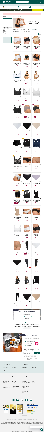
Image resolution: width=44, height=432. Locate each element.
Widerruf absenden (25, 391)
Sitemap (23, 392)
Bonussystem (14, 381)
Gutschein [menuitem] (32, 4)
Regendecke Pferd (5, 367)
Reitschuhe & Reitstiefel (6, 33)
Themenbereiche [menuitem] (14, 4)
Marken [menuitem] (40, 4)
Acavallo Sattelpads (35, 370)
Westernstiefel (14, 367)
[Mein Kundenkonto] (35, 2)
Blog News (34, 350)
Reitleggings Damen (6, 370)
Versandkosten (13, 428)
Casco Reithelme (34, 366)
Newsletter (33, 382)
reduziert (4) (26, 31)
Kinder (4, 30)
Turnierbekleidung (6, 28)
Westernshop (5, 378)
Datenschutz (24, 381)
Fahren (4, 383)
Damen (4, 18)
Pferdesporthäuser (15, 378)
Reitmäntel (5, 26)
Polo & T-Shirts (6, 19)
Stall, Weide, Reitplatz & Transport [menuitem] (23, 4)
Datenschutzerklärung (26, 358)
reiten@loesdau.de (24, 415)
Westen (37, 324)
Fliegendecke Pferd (5, 366)
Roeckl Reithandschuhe (35, 368)
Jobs (13, 387)
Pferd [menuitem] (4, 4)
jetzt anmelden (27, 318)
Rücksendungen (24, 383)
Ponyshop (4, 386)
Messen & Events (14, 388)
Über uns (13, 382)
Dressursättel (5, 368)
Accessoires (4, 34)
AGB (22, 378)
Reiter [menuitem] (6, 4)
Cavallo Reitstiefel (24, 366)
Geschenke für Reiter (6, 381)
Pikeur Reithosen (24, 367)
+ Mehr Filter (34, 29)
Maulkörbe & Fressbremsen (16, 366)
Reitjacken (5, 25)
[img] (40, 2)
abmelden (28, 359)
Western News (29, 350)
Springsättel (14, 370)
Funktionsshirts (17, 326)
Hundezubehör (5, 382)
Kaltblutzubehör (5, 388)
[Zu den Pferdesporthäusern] (33, 2)
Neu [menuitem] (35, 4)
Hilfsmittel (4, 32)
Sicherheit (4, 31)
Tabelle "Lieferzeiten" (28, 429)
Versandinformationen (25, 388)
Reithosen (5, 21)
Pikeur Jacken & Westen (25, 368)
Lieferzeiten (24, 387)
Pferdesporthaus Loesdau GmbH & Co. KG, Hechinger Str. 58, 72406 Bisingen (22, 431)
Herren (4, 29)
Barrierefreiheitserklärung (26, 382)
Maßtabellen (33, 381)
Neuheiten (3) (15, 31)
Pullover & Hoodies (6, 20)
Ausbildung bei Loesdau (15, 386)
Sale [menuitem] (37, 4)
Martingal (13, 368)
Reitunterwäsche (6, 27)
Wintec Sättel (24, 370)
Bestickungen (34, 378)
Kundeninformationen (25, 386)
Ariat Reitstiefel (34, 367)
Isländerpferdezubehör (6, 387)
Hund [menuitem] (9, 4)
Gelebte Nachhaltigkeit (15, 383)
